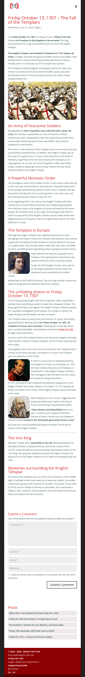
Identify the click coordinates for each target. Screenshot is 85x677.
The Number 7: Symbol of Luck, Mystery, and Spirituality (36, 625)
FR (14, 672)
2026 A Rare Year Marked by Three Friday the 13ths (34, 613)
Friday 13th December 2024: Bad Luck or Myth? (31, 631)
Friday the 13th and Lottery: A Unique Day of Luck (33, 619)
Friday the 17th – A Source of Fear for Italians (30, 636)
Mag (37, 27)
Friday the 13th (65, 329)
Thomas (15, 27)
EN (9, 672)
